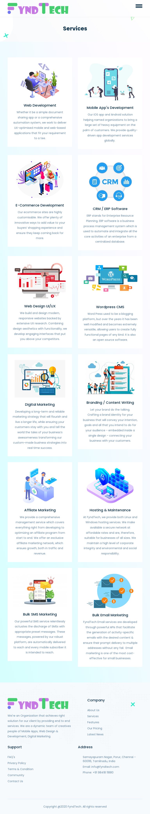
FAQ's (11, 757)
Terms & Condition (20, 769)
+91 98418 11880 (103, 772)
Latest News (95, 734)
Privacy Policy (17, 763)
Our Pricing (94, 728)
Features (93, 722)
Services (93, 716)
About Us (93, 710)
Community (16, 775)
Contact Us (15, 781)
